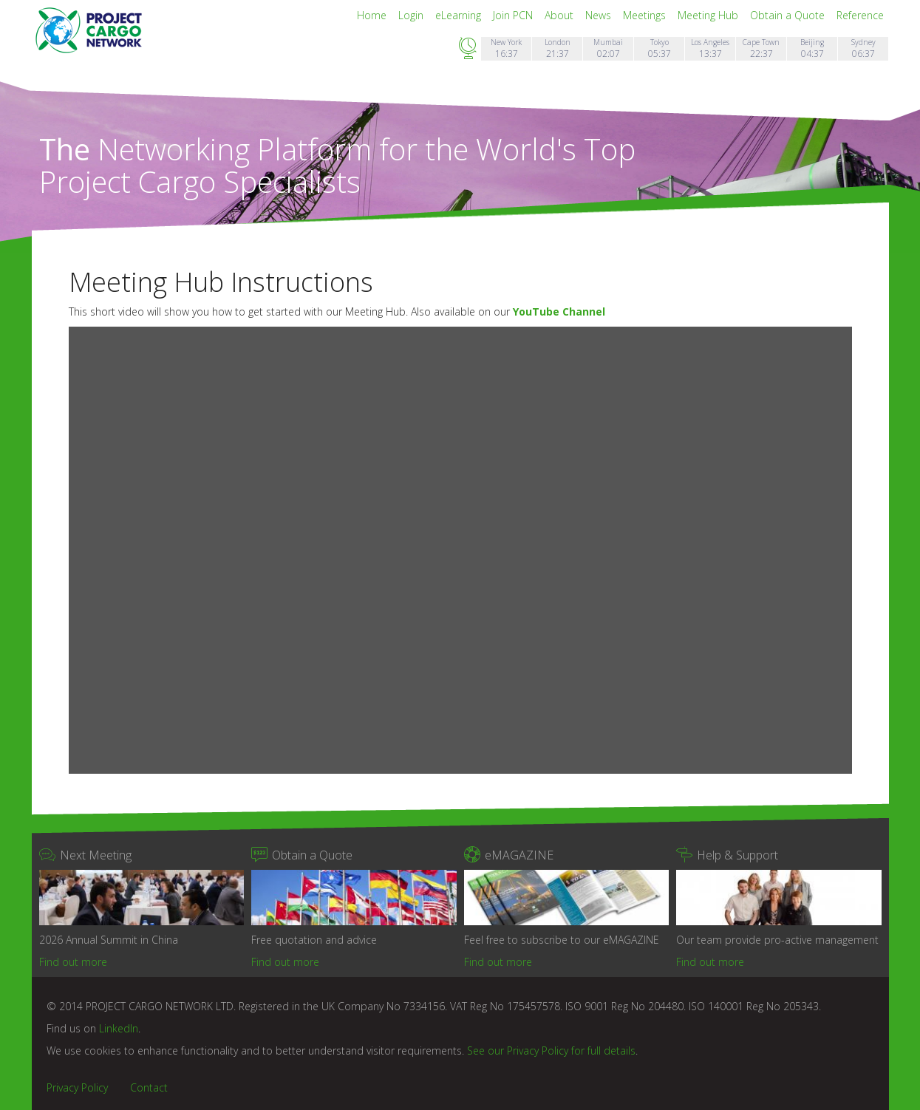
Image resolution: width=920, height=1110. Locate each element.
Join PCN (514, 15)
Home (373, 15)
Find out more (73, 962)
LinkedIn (118, 1028)
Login (412, 15)
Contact (149, 1087)
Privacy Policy (77, 1087)
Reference (860, 15)
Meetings (646, 15)
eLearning (459, 15)
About (560, 15)
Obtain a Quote (789, 15)
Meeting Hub (709, 15)
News (599, 15)
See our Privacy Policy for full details (551, 1050)
